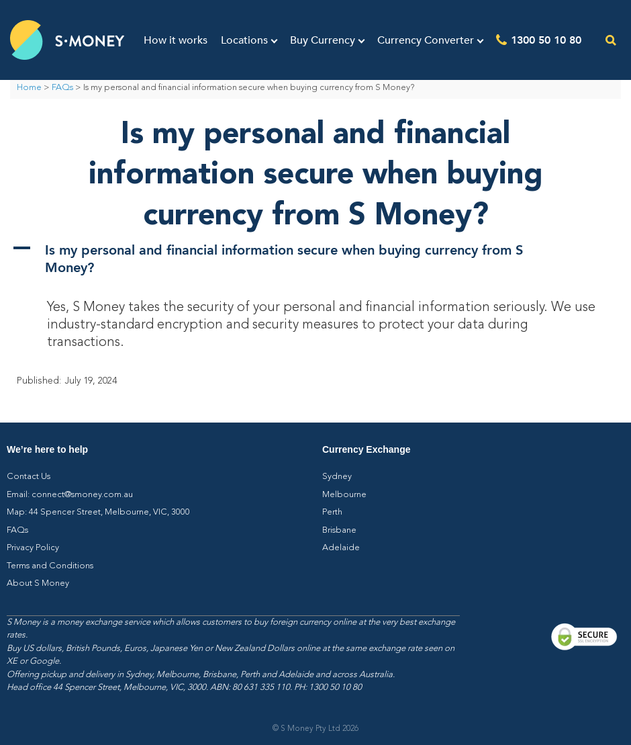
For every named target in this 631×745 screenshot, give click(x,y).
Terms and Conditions (50, 566)
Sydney (337, 476)
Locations (244, 40)
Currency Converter (425, 40)
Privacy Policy (33, 547)
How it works (175, 40)
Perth (332, 512)
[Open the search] (611, 40)
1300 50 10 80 (546, 39)
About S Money (38, 583)
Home (29, 87)
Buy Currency (322, 40)
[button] (315, 258)
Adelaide (341, 547)
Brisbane (339, 530)
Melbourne (344, 494)
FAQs (62, 87)
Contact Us (28, 476)
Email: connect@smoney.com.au (70, 494)
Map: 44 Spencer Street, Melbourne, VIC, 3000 (98, 512)
